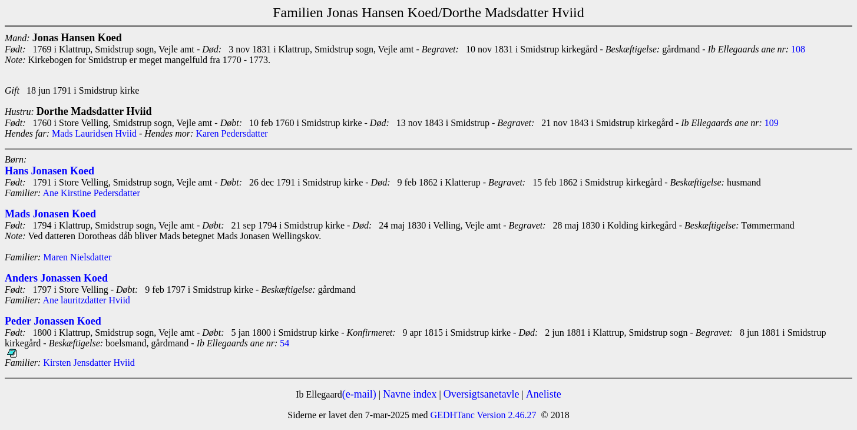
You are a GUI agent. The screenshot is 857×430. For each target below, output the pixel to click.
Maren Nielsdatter (77, 257)
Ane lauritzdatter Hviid (86, 300)
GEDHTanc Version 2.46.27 (482, 415)
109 (772, 123)
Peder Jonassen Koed (53, 321)
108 (798, 49)
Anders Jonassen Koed (56, 278)
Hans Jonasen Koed (49, 171)
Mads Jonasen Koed (50, 214)
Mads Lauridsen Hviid (94, 133)
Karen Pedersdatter (231, 133)
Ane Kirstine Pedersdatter (91, 193)
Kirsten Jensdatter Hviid (89, 363)
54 (284, 343)
